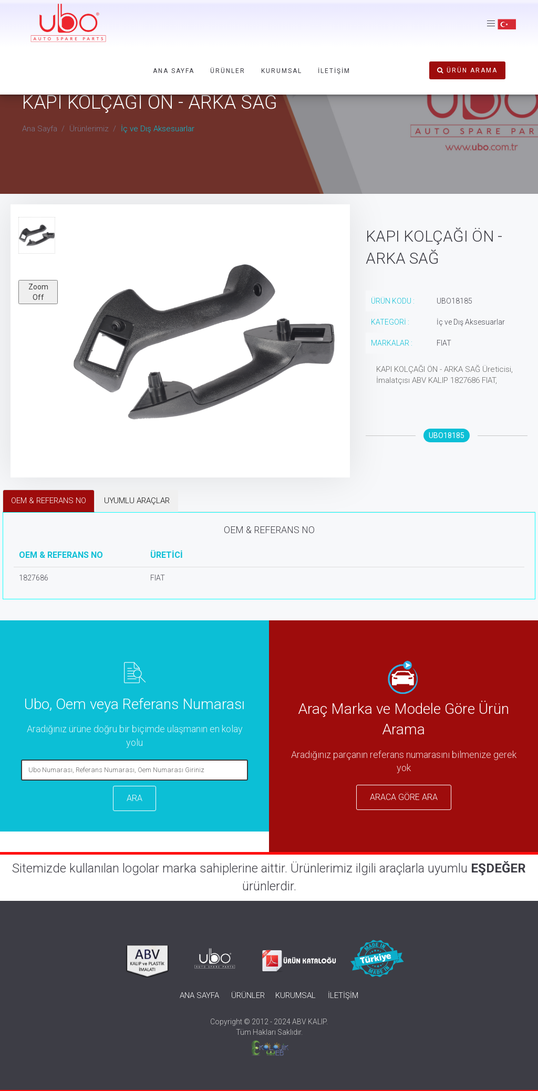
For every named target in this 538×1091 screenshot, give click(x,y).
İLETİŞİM (334, 71)
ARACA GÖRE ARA (404, 797)
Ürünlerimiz (89, 128)
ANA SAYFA (173, 71)
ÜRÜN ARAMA (467, 70)
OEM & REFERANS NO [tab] (48, 500)
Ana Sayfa (39, 128)
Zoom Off (38, 292)
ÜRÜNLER (227, 71)
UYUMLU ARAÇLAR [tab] (137, 500)
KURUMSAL (281, 71)
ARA (134, 798)
